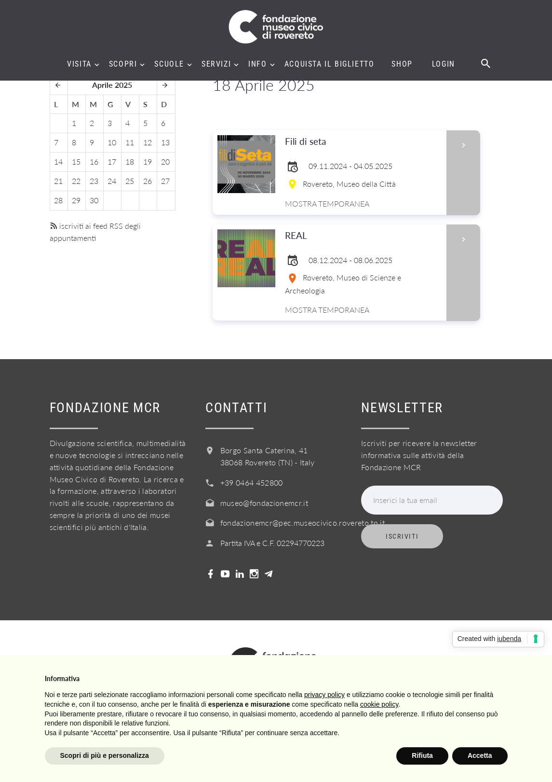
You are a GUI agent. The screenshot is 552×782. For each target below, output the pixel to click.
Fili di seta (362, 141)
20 (165, 161)
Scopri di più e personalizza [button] (104, 755)
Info (257, 64)
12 (147, 142)
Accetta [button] (480, 755)
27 (165, 180)
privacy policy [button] (324, 694)
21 (58, 180)
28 (58, 200)
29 (76, 200)
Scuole (169, 64)
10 (112, 142)
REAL (362, 235)
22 (76, 180)
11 (129, 142)
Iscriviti (402, 536)
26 (147, 180)
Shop (401, 64)
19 (147, 161)
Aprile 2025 (112, 84)
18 (129, 161)
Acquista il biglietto (329, 64)
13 (165, 142)
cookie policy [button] (379, 704)
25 (129, 180)
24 (112, 180)
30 (94, 200)
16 (94, 161)
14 (58, 161)
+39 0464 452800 (251, 482)
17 (112, 161)
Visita (79, 64)
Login (443, 64)
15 (76, 161)
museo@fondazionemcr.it (264, 502)
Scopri (123, 64)
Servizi (216, 64)
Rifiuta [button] (422, 755)
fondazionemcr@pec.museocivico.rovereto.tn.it (302, 522)
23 (94, 180)
